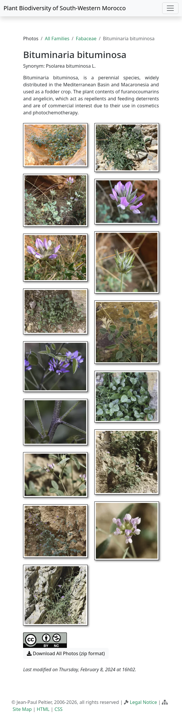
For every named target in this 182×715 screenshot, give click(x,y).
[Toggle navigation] (170, 8)
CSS (58, 709)
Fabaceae (86, 38)
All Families (57, 38)
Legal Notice (143, 702)
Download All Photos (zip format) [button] (66, 653)
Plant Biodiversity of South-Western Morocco (65, 8)
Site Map (22, 709)
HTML (43, 709)
